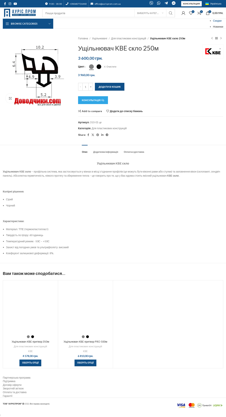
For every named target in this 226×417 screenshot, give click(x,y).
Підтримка (9, 381)
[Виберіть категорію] (150, 13)
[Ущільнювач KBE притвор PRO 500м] (85, 307)
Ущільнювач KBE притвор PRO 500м (85, 341)
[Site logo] (20, 12)
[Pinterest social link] (97, 134)
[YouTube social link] (15, 4)
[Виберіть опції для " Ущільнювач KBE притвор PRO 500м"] (85, 363)
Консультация (191, 3)
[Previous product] (212, 38)
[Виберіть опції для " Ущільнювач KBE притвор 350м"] (30, 363)
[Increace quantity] (90, 87)
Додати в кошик (110, 86)
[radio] (91, 66)
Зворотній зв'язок (13, 388)
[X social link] (92, 134)
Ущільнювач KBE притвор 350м (30, 341)
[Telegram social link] (107, 134)
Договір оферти (12, 384)
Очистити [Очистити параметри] (111, 66)
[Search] (108, 13)
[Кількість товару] (85, 87)
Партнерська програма (16, 377)
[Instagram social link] (9, 4)
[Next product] (221, 38)
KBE (30, 351)
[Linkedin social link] (102, 134)
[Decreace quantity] (80, 87)
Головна (83, 38)
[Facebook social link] (5, 4)
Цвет (81, 66)
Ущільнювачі (99, 38)
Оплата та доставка (15, 392)
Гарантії (7, 395)
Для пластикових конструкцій (128, 38)
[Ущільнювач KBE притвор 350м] (30, 307)
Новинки (218, 26)
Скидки (217, 20)
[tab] (85, 150)
